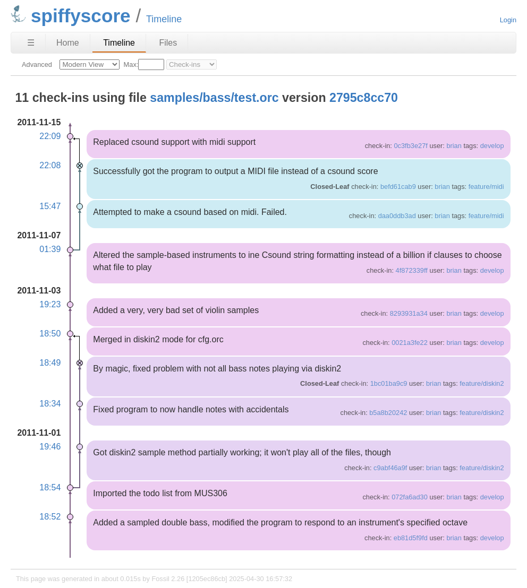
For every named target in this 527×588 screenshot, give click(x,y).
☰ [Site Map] (31, 42)
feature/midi (486, 187)
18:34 (50, 403)
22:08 (50, 165)
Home (67, 42)
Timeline (119, 42)
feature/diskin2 (482, 383)
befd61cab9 (398, 187)
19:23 (50, 304)
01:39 (50, 249)
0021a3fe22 (410, 343)
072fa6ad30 (410, 497)
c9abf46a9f (390, 468)
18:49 (50, 362)
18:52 (50, 516)
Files (168, 42)
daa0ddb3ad (397, 216)
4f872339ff (412, 270)
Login (508, 20)
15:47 (50, 206)
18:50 (50, 333)
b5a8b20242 (388, 413)
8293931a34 (409, 313)
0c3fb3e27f (410, 146)
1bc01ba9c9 (388, 383)
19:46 (50, 446)
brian (453, 146)
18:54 (50, 487)
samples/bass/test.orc (214, 98)
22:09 (50, 136)
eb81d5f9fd (411, 538)
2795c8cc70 (363, 98)
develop (492, 146)
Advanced (37, 64)
